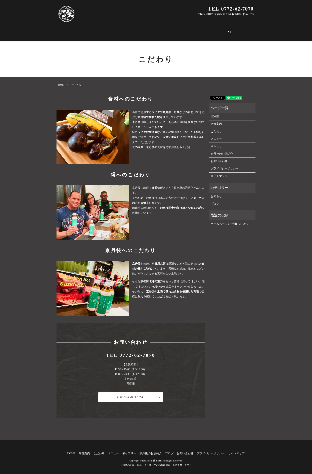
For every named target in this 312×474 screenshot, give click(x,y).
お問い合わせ (229, 31)
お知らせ (216, 192)
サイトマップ (219, 171)
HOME (67, 31)
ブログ (206, 31)
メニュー (131, 31)
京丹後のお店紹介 (181, 31)
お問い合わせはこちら (131, 393)
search (251, 31)
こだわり (109, 31)
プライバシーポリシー (225, 164)
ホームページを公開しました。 (230, 219)
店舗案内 (88, 31)
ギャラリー (154, 31)
